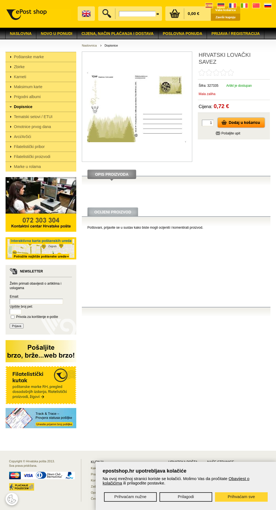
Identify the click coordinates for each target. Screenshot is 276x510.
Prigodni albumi (27, 97)
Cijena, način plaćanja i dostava (118, 33)
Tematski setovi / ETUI (33, 116)
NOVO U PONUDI (56, 33)
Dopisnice (23, 106)
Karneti (20, 77)
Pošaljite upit (230, 133)
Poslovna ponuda (182, 33)
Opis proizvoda (112, 174)
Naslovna (21, 33)
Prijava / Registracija (235, 33)
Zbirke (19, 67)
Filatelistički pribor (29, 146)
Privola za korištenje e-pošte (37, 317)
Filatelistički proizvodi (32, 156)
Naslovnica (89, 45)
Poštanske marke (29, 57)
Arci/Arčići (22, 136)
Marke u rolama (27, 166)
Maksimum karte (28, 87)
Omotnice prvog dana (32, 126)
